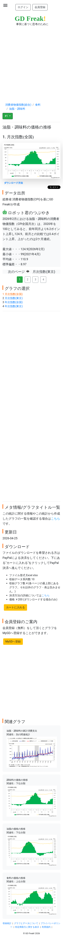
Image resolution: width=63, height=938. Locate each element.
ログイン (23, 7)
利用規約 (46, 927)
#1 (7, 116)
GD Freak (30, 18)
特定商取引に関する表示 (27, 927)
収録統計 (7, 923)
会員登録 (40, 7)
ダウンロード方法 (13, 183)
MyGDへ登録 (13, 641)
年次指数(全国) (14, 302)
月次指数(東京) (14, 298)
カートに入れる (15, 607)
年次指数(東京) (14, 306)
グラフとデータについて (26, 923)
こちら (55, 518)
